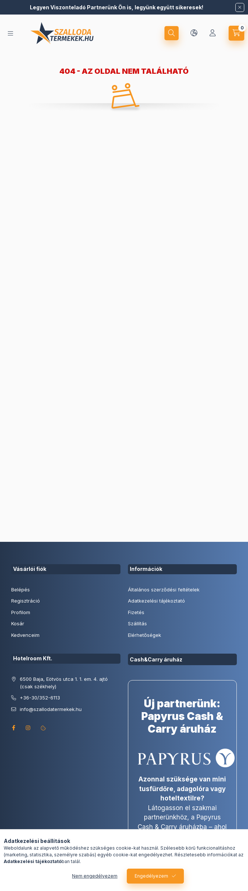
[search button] (171, 33)
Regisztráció (25, 601)
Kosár (17, 623)
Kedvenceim (25, 635)
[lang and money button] (193, 33)
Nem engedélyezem (94, 876)
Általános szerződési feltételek (164, 590)
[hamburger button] (10, 33)
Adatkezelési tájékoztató (156, 601)
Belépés (20, 590)
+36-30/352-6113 (40, 698)
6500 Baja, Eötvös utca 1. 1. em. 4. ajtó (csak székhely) (64, 682)
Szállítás (137, 623)
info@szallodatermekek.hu (51, 709)
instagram (28, 727)
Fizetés (136, 612)
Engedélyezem (151, 876)
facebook (13, 727)
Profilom (20, 612)
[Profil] (212, 33)
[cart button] (236, 33)
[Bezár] (239, 7)
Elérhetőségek (144, 635)
